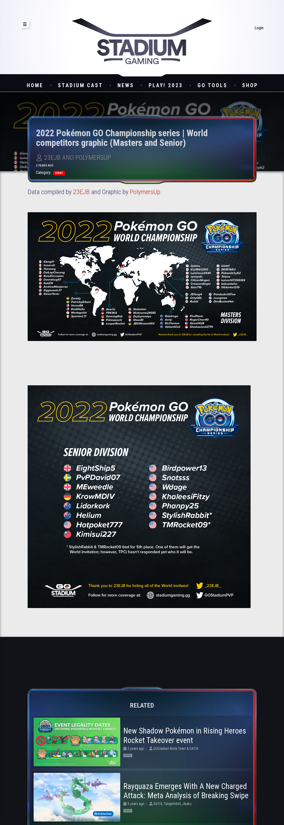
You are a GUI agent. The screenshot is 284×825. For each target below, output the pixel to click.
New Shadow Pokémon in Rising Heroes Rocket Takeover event (184, 735)
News (126, 85)
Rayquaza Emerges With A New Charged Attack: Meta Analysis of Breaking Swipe (186, 791)
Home (35, 85)
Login (259, 27)
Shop (250, 85)
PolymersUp (145, 192)
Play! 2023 (166, 85)
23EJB (81, 192)
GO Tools (212, 85)
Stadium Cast (80, 85)
